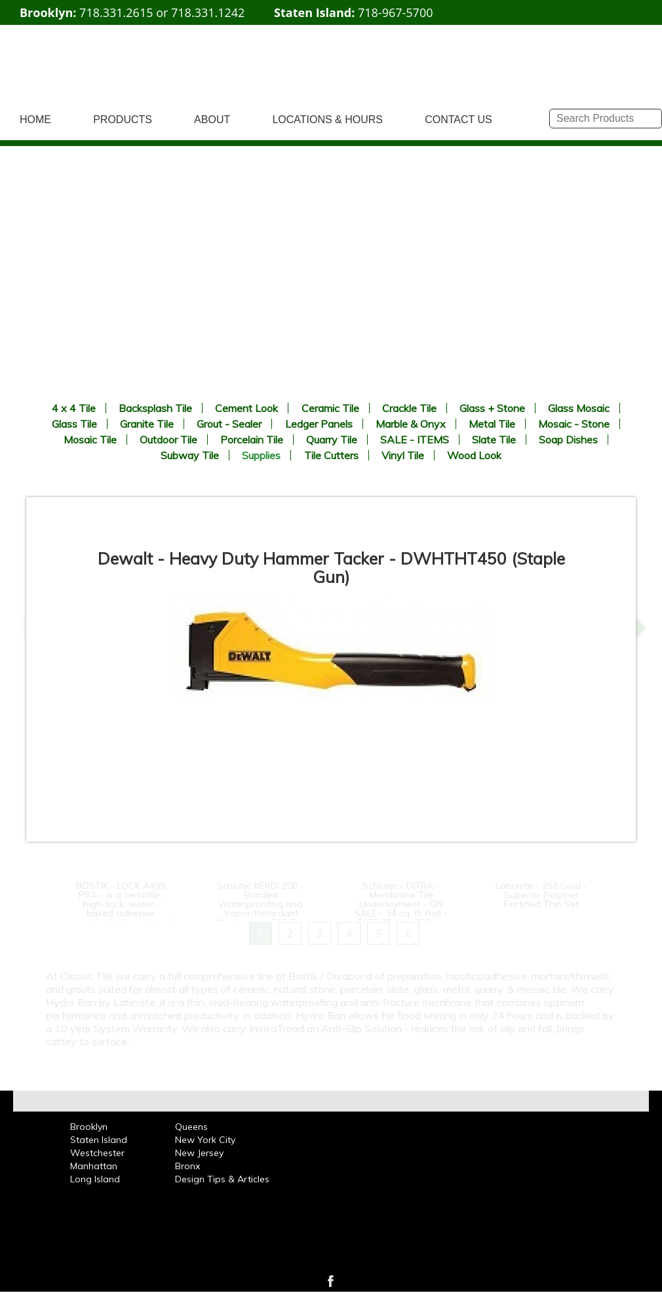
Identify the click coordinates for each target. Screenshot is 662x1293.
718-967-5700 (395, 12)
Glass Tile (74, 424)
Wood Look (474, 455)
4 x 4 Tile (74, 408)
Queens (191, 1127)
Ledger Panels (319, 424)
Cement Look (246, 408)
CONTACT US (458, 119)
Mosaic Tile (90, 439)
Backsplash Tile (155, 408)
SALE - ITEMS (414, 439)
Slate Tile (494, 439)
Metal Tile (492, 424)
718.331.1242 (207, 12)
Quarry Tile (331, 439)
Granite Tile (147, 424)
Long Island (95, 1179)
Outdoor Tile (168, 439)
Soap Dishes (568, 439)
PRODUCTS (122, 119)
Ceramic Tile (330, 408)
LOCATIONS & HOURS (327, 119)
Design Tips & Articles (222, 1179)
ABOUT (212, 119)
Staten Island (98, 1140)
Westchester (97, 1153)
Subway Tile (190, 455)
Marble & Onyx (411, 424)
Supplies (261, 455)
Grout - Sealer (229, 424)
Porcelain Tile (251, 439)
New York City (205, 1140)
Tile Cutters (331, 455)
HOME (35, 119)
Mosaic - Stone (574, 424)
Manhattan (93, 1166)
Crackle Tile (409, 408)
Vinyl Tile (402, 455)
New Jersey (199, 1153)
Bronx (187, 1166)
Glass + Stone (492, 408)
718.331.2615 (116, 12)
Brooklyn (88, 1127)
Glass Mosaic (579, 408)
